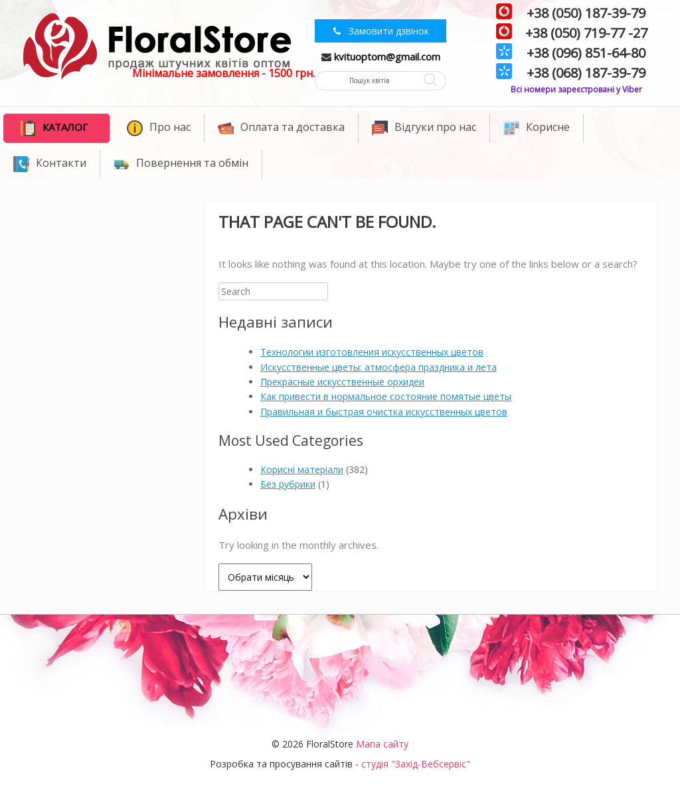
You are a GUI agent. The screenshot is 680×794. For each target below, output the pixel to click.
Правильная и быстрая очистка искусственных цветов (383, 411)
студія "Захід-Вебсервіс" (415, 763)
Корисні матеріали (301, 469)
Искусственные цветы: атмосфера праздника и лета (378, 367)
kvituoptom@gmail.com (387, 56)
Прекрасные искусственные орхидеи (342, 381)
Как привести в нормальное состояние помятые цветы (385, 396)
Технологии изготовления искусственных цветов (371, 352)
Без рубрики (287, 484)
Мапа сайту (382, 744)
